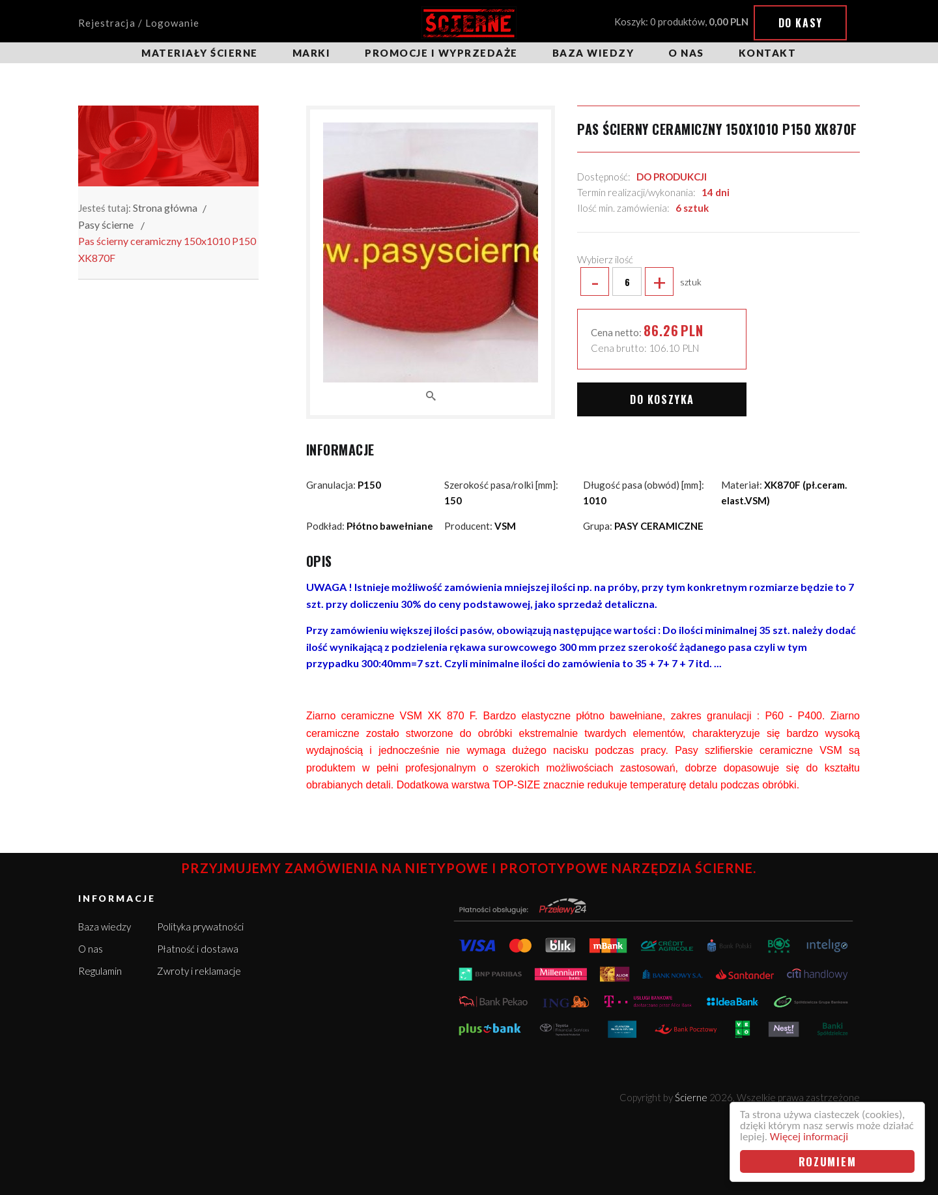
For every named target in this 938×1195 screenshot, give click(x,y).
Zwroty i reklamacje (199, 971)
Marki (311, 53)
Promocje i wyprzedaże (441, 53)
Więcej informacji (809, 1137)
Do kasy (800, 23)
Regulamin (100, 971)
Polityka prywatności (200, 926)
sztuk (639, 281)
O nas (686, 53)
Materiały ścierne (199, 53)
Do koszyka (662, 399)
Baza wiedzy (593, 53)
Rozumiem (828, 1161)
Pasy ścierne (106, 224)
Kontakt (768, 53)
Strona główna (165, 207)
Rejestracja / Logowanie (138, 23)
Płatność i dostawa (197, 949)
